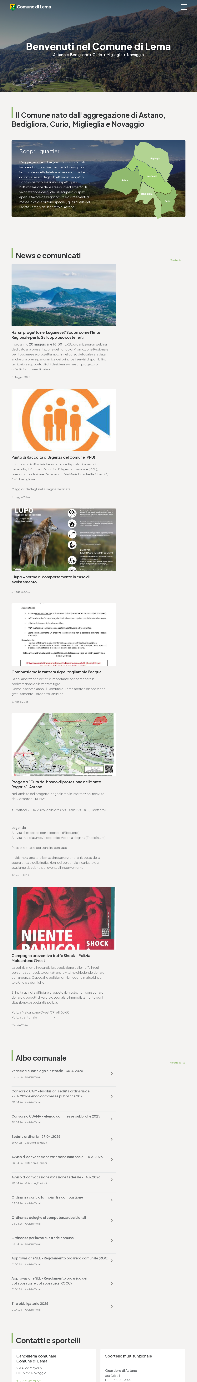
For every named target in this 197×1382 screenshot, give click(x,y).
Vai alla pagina (30, 962)
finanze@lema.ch (114, 1282)
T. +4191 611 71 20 (113, 1277)
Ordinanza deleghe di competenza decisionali (138, 786)
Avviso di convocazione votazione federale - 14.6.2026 (137, 763)
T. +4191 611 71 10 (23, 1323)
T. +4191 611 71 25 (28, 1008)
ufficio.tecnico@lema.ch (35, 1013)
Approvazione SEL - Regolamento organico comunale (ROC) (136, 808)
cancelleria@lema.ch (32, 920)
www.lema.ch (26, 925)
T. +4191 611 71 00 (28, 915)
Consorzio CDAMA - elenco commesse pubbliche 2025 (43, 738)
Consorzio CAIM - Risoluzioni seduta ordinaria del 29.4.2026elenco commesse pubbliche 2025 (137, 710)
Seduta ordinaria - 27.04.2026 (125, 735)
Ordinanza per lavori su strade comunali (43, 806)
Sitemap (101, 1369)
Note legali (87, 1369)
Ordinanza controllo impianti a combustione (47, 786)
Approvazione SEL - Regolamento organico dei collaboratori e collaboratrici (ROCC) (49, 834)
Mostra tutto (177, 260)
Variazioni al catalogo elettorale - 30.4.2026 (47, 705)
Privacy (73, 1369)
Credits (114, 1369)
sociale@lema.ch (25, 1328)
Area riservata (129, 1369)
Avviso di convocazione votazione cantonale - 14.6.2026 (49, 763)
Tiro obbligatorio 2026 (119, 831)
